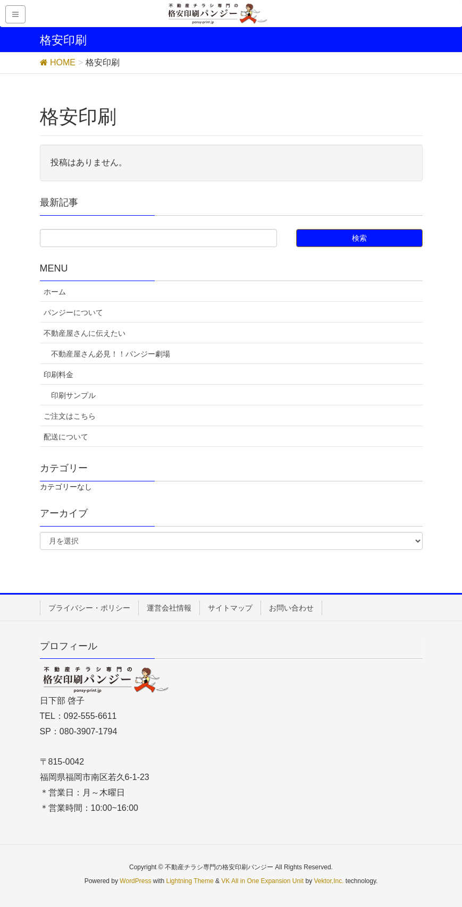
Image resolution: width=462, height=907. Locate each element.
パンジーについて (73, 312)
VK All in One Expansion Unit (262, 881)
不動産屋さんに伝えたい (84, 333)
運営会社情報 (169, 608)
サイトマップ (230, 608)
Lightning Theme (190, 881)
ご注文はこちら (70, 416)
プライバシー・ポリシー (89, 608)
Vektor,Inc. (328, 881)
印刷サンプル (73, 395)
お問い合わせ (291, 608)
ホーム (55, 291)
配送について (66, 437)
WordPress (135, 881)
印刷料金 (58, 374)
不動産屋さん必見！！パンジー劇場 (110, 354)
